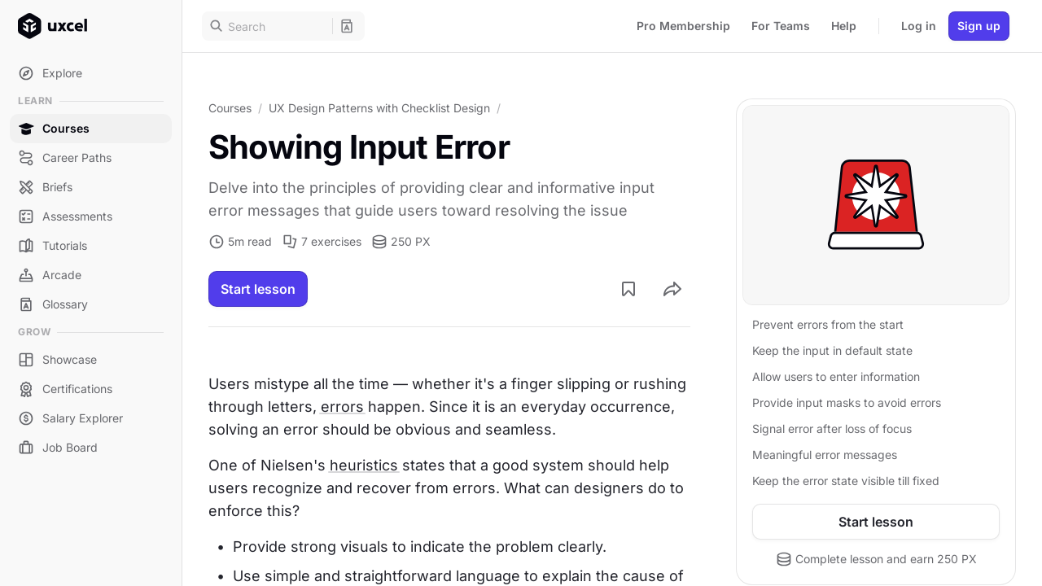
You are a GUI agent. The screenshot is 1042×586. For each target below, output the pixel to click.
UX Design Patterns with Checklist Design (379, 108)
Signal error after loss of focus (832, 428)
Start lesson (258, 289)
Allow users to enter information (836, 376)
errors (342, 406)
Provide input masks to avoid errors (846, 402)
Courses (230, 108)
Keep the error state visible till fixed (845, 481)
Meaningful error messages (824, 454)
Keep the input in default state (832, 350)
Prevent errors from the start (828, 324)
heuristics (364, 465)
